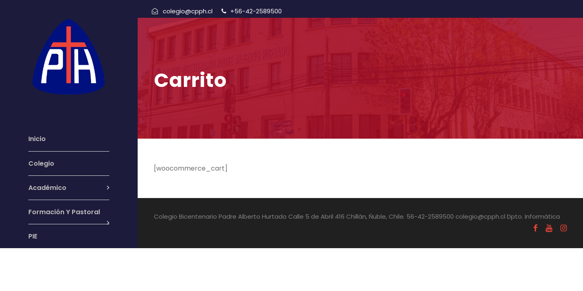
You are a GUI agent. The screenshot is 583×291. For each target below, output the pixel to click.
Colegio (41, 163)
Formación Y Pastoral (64, 212)
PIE (32, 236)
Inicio (37, 138)
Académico (47, 187)
